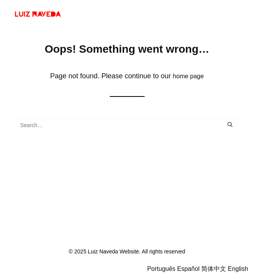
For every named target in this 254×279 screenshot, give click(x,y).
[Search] (127, 125)
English (238, 268)
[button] (230, 124)
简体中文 (213, 268)
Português (161, 268)
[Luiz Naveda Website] (41, 14)
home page (188, 76)
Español (188, 268)
